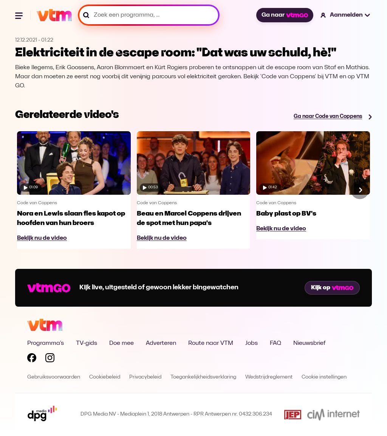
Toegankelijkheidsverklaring (203, 377)
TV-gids (86, 343)
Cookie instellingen (324, 377)
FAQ (275, 343)
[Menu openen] (19, 15)
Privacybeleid (145, 377)
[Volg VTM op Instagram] (49, 359)
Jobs (251, 343)
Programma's (45, 343)
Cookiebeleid (104, 377)
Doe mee (121, 343)
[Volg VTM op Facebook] (31, 359)
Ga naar (285, 15)
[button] (345, 15)
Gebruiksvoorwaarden (53, 377)
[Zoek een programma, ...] (148, 15)
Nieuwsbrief (309, 343)
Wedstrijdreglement (269, 377)
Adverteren (161, 343)
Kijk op (332, 288)
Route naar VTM (210, 343)
